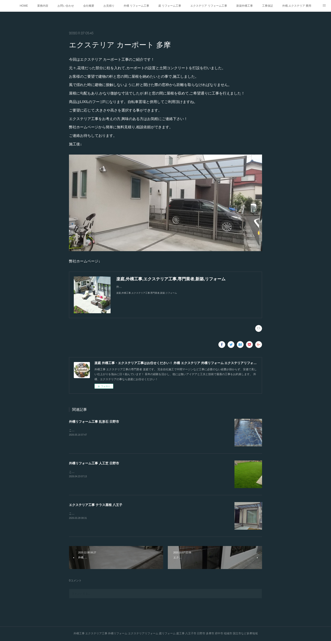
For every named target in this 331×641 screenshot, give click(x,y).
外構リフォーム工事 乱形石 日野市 (94, 421)
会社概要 (88, 5)
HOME (24, 5)
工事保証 (267, 5)
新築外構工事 (244, 5)
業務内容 (42, 5)
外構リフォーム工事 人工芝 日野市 (94, 463)
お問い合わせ (65, 5)
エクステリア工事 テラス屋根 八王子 (95, 505)
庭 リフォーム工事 (169, 5)
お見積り (108, 5)
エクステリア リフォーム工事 (208, 5)
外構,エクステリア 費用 (296, 5)
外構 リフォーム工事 (136, 5)
